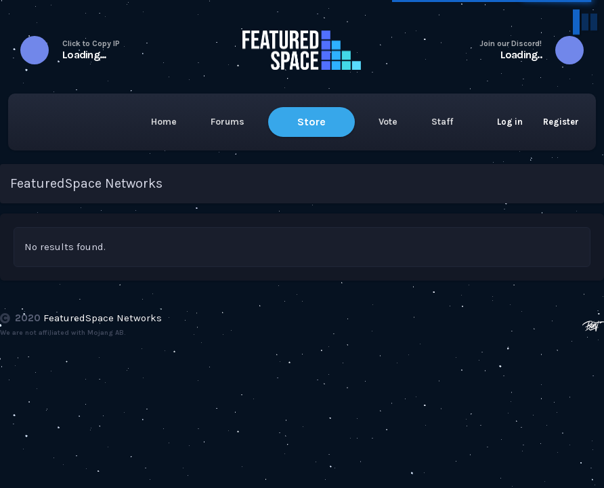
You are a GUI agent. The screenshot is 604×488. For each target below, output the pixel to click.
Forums (227, 121)
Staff (442, 121)
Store (311, 121)
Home (164, 121)
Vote (388, 121)
